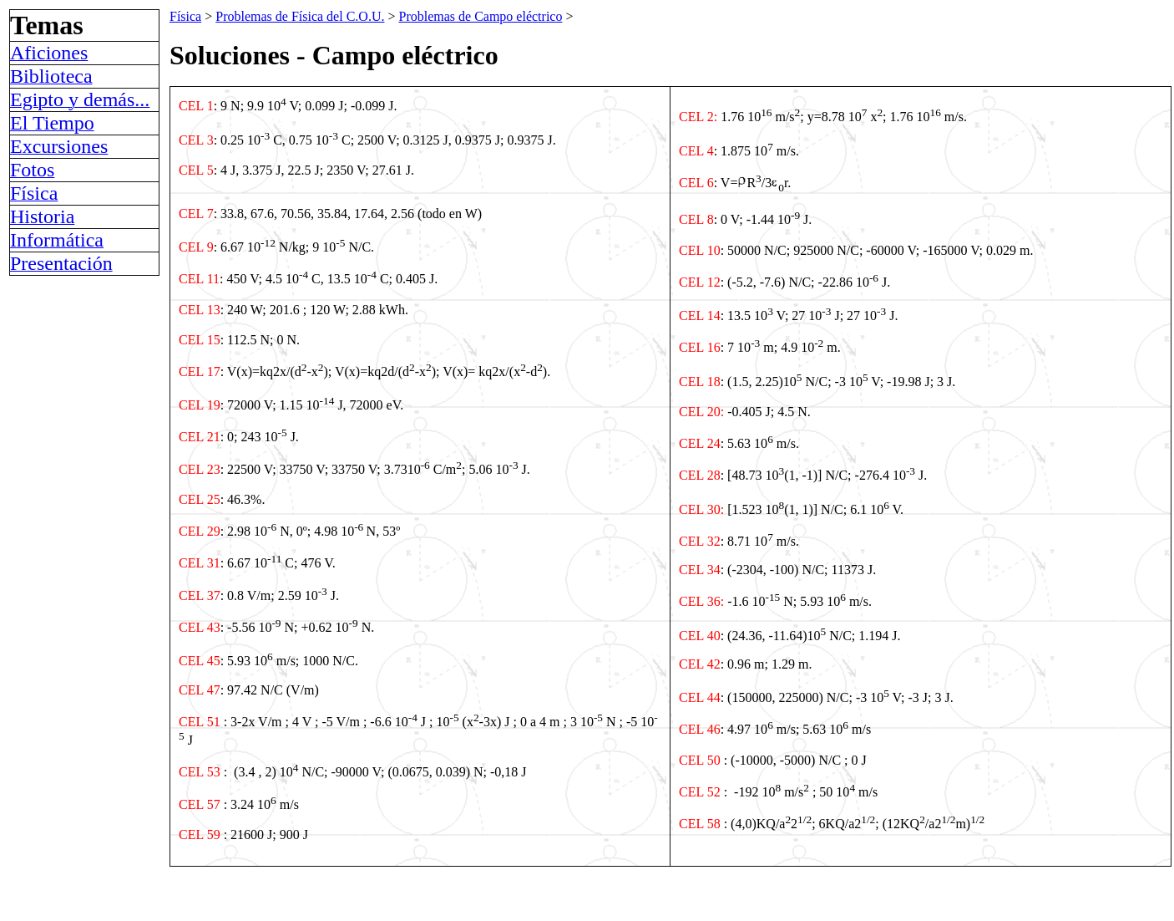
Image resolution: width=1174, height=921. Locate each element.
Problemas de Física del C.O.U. (299, 16)
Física (185, 16)
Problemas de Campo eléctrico (480, 16)
